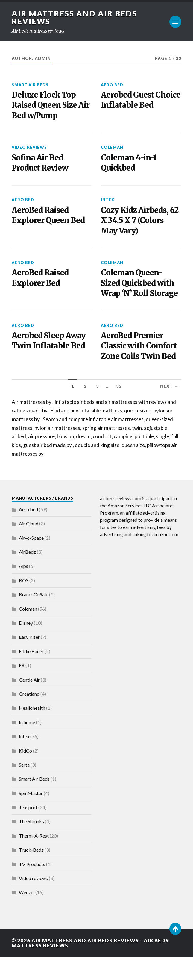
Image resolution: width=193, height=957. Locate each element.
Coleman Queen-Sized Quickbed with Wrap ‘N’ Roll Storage (139, 283)
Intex (107, 199)
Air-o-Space (31, 538)
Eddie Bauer (31, 651)
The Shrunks (31, 821)
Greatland (29, 694)
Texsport (28, 807)
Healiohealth (32, 708)
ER (22, 665)
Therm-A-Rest (34, 835)
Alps (23, 566)
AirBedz (27, 552)
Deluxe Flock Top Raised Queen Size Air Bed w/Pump (50, 105)
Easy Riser (29, 637)
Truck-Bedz (31, 850)
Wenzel (26, 892)
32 (119, 386)
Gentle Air (29, 680)
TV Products (32, 864)
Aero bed (112, 84)
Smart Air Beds (30, 84)
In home (27, 722)
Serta (24, 765)
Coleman (112, 147)
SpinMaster (31, 793)
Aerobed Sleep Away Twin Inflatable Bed (49, 341)
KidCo (25, 750)
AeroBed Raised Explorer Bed (40, 278)
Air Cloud (28, 523)
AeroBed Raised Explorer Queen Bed (48, 215)
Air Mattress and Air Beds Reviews (74, 17)
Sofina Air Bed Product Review (40, 163)
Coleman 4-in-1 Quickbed (128, 163)
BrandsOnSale (33, 594)
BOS (23, 580)
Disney (26, 623)
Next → (169, 386)
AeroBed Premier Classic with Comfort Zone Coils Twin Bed (139, 346)
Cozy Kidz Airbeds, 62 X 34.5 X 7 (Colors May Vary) (139, 220)
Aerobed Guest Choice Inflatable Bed (140, 100)
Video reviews (29, 147)
